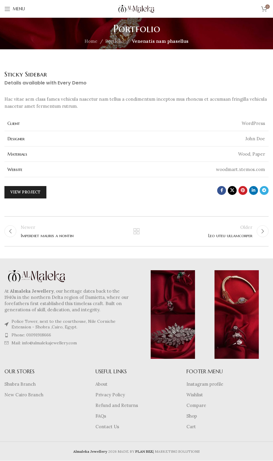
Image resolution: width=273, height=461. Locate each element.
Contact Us (107, 427)
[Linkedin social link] (253, 190)
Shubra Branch (20, 384)
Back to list (136, 231)
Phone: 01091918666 (31, 335)
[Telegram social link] (264, 190)
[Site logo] (136, 8)
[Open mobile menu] (14, 9)
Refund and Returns (116, 405)
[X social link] (232, 190)
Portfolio (114, 41)
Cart (191, 427)
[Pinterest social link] (242, 190)
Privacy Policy (110, 395)
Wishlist (194, 395)
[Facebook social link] (221, 190)
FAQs (100, 416)
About (101, 384)
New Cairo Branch (23, 395)
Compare (196, 405)
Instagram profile (204, 384)
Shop (191, 416)
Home (91, 41)
